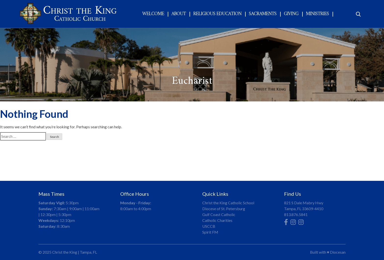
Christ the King (64, 252)
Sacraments (262, 14)
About (178, 14)
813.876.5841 (296, 214)
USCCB (208, 226)
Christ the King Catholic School (228, 202)
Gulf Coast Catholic (218, 214)
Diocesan (338, 252)
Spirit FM (210, 232)
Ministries (317, 14)
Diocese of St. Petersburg (223, 208)
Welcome (153, 14)
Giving (291, 14)
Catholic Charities (217, 220)
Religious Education (217, 14)
